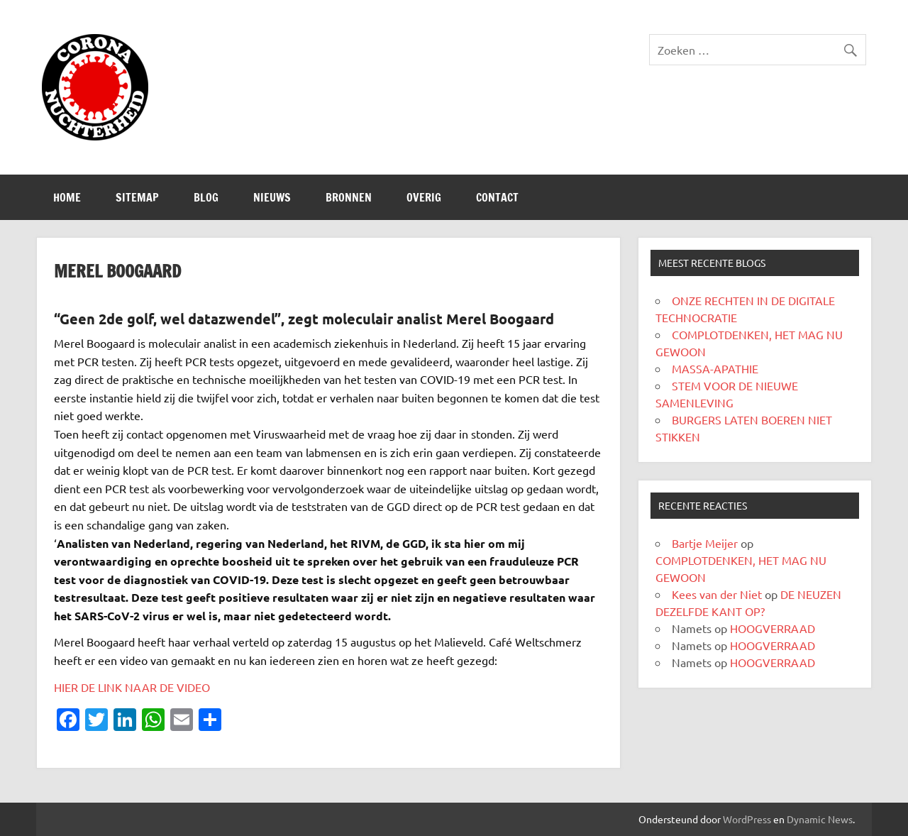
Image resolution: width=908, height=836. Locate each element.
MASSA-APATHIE (715, 368)
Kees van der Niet (717, 594)
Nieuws (272, 197)
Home (67, 197)
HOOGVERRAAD (772, 628)
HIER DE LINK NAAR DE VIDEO (132, 687)
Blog (206, 197)
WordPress (747, 819)
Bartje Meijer (705, 543)
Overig (423, 197)
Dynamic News (820, 819)
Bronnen (349, 197)
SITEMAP (137, 197)
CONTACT (497, 197)
